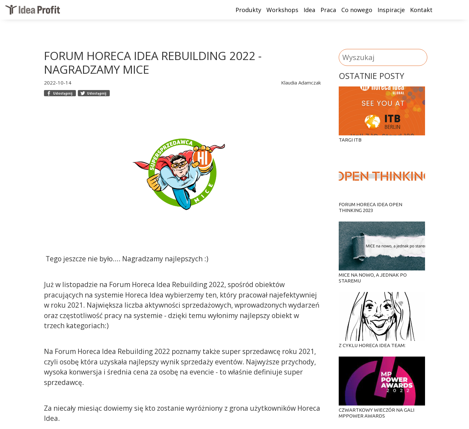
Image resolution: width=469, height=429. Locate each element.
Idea (309, 10)
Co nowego (356, 10)
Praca (328, 10)
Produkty (248, 10)
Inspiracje (391, 10)
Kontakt (421, 10)
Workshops (282, 10)
